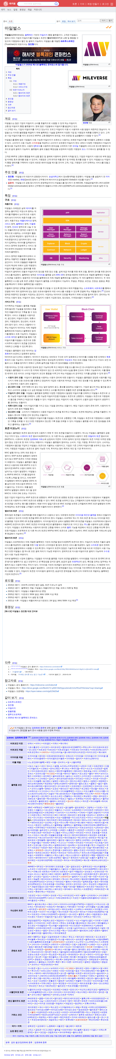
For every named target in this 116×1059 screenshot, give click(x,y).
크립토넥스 (53, 1020)
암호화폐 (10, 738)
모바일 (75, 146)
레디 (56, 815)
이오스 (79, 791)
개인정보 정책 (9, 1055)
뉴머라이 (54, 968)
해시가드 (97, 917)
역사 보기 (71, 21)
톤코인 (54, 853)
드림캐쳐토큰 (53, 937)
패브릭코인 (51, 986)
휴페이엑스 (40, 892)
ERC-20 (59, 275)
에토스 (55, 952)
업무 (64, 1036)
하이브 (67, 860)
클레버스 (33, 962)
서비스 (8, 224)
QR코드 (36, 146)
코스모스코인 (56, 796)
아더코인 (79, 779)
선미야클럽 (90, 907)
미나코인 (51, 773)
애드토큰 (56, 978)
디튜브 (64, 937)
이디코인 (87, 981)
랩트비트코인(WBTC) (71, 747)
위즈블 (94, 789)
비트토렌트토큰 (98, 998)
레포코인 (72, 815)
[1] (99, 135)
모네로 (53, 895)
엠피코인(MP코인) (92, 952)
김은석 (11, 183)
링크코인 (31, 1010)
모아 (95, 771)
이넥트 (71, 843)
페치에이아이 (41, 858)
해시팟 (87, 860)
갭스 (39, 968)
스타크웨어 (103, 895)
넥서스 (50, 766)
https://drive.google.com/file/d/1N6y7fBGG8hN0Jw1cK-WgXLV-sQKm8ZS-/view (68, 669)
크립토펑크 (97, 914)
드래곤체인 (98, 766)
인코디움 (37, 845)
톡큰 (58, 962)
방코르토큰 (83, 1010)
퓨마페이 (68, 889)
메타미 (38, 973)
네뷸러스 (39, 810)
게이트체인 (32, 1007)
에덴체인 (103, 781)
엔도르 (90, 978)
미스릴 (61, 939)
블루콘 (66, 874)
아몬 (95, 876)
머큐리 (46, 895)
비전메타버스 (87, 925)
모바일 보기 (37, 1055)
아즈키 (42, 912)
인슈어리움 (98, 981)
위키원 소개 (19, 1055)
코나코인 (73, 914)
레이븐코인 (40, 907)
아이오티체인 (69, 992)
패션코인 (100, 887)
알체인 (55, 781)
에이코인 (59, 838)
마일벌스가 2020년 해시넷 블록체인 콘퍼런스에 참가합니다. (42, 65)
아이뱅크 (98, 909)
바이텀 (81, 907)
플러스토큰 (78, 1032)
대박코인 (99, 810)
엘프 (100, 784)
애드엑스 (47, 978)
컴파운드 (63, 914)
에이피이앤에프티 (80, 835)
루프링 (84, 1007)
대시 (39, 895)
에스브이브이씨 (46, 838)
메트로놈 (87, 771)
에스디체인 (82, 992)
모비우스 (62, 762)
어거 (64, 978)
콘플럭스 (68, 796)
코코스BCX (73, 930)
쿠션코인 (93, 884)
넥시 (41, 1007)
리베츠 (65, 990)
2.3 (19, 668)
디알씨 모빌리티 (94, 812)
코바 (95, 983)
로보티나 (91, 815)
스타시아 (35, 944)
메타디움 (97, 820)
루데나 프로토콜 (67, 923)
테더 (62, 1020)
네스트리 (49, 810)
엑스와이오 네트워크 (87, 838)
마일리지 (44, 35)
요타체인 (70, 981)
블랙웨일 (58, 825)
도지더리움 (32, 756)
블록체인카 (104, 990)
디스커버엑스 (71, 812)
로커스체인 (55, 768)
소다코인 (37, 876)
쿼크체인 (78, 796)
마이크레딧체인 (88, 971)
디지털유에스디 (67, 1007)
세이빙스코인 (54, 909)
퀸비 (88, 914)
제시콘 (38, 957)
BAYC (30, 904)
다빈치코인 (42, 869)
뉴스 (9, 9)
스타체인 (45, 944)
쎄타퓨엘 (48, 947)
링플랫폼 (12, 711)
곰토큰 (38, 1030)
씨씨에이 (89, 909)
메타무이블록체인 (64, 771)
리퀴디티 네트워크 (59, 871)
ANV (30, 937)
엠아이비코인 (50, 786)
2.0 (12, 668)
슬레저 (75, 876)
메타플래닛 (102, 923)
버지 (77, 895)
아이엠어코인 (79, 947)
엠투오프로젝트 (15, 714)
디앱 (36, 545)
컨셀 (89, 848)
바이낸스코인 (70, 1010)
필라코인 (62, 986)
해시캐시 (64, 743)
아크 (30, 781)
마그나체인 (48, 1030)
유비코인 (77, 881)
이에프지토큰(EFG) (95, 912)
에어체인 (81, 978)
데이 (47, 1007)
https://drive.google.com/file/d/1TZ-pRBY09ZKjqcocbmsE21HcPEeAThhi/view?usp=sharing (61, 688)
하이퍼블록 (95, 801)
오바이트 (98, 786)
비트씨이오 (73, 827)
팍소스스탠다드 (73, 855)
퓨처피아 (74, 858)
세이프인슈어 (89, 973)
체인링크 (62, 983)
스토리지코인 (51, 1001)
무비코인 (41, 939)
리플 (54, 762)
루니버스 (65, 768)
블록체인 (29, 35)
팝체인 (87, 962)
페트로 (79, 1026)
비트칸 (65, 1012)
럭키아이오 (48, 815)
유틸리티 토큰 (94, 436)
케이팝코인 (82, 957)
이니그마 (55, 791)
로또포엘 (81, 815)
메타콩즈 (72, 907)
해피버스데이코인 (99, 860)
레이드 (55, 923)
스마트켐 (53, 830)
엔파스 (38, 930)
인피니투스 (48, 845)
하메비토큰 (100, 889)
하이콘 (86, 801)
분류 (8, 1042)
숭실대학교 (54, 176)
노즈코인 (31, 869)
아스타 (101, 876)
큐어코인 (103, 796)
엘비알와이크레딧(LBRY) (71, 952)
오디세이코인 (63, 786)
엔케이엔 (73, 784)
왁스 (64, 930)
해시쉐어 (102, 752)
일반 (100, 1036)
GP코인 (40, 866)
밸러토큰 (94, 1010)
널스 (37, 766)
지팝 (45, 957)
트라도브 (62, 853)
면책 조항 (28, 1055)
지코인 (76, 898)
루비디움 (75, 768)
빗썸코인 (96, 1012)
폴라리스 (97, 799)
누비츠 (67, 810)
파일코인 (69, 1003)
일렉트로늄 (88, 881)
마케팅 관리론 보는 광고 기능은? (31, 674)
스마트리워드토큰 (43, 928)
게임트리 (60, 920)
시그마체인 (42, 779)
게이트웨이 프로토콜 (54, 866)
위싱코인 (62, 954)
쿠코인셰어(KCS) (39, 1020)
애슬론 (36, 879)
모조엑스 (49, 822)
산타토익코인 (58, 942)
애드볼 (67, 949)
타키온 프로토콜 (47, 1003)
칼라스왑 (91, 1017)
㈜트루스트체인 (67, 41)
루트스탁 (87, 747)
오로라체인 (76, 786)
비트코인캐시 (33, 752)
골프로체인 (80, 807)
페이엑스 (49, 889)
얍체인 (94, 781)
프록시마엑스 (90, 1003)
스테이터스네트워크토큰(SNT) (52, 976)
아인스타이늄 (57, 752)
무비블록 (31, 939)
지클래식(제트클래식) (89, 898)
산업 (51, 1036)
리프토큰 (98, 768)
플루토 (100, 858)
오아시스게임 (54, 930)
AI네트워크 (32, 998)
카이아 (97, 794)
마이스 (90, 817)
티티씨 (88, 799)
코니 (103, 1017)
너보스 (30, 766)
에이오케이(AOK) (35, 784)
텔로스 (71, 799)
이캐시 (55, 743)
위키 (3, 9)
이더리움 (41, 275)
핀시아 (70, 801)
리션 (58, 817)
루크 (83, 768)
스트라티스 (98, 776)
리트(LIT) (51, 907)
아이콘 (103, 779)
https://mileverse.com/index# (50, 667)
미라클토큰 (52, 939)
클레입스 (42, 962)
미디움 (59, 773)
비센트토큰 (42, 1012)
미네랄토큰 (42, 925)
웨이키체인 (75, 789)
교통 (37, 1036)
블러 (33, 1012)
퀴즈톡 (59, 959)
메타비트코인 (37, 822)
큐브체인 (87, 796)
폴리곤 (66, 858)
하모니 (78, 801)
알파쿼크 (49, 949)
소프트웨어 (89, 288)
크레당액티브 (69, 959)
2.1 (15, 668)
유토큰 (84, 1001)
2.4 (22, 668)
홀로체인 (60, 804)
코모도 (104, 898)
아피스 (36, 835)
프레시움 (84, 858)
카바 (74, 848)
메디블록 (101, 971)
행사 (96, 1036)
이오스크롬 (100, 791)
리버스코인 (46, 971)
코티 (85, 884)
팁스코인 (58, 917)
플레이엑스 (48, 933)
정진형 (85, 123)
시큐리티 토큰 (26, 436)
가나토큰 (31, 968)
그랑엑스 (90, 807)
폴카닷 (106, 799)
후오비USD (94, 1020)
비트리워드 (52, 827)
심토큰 (105, 944)
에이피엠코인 (70, 838)
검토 (60, 728)
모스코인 (31, 925)
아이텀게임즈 (93, 928)
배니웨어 (81, 822)
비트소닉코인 (54, 1012)
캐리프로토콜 (85, 983)
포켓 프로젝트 (55, 858)
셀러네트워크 (58, 776)
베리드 (90, 822)
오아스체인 (36, 995)
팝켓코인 (86, 855)
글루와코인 (87, 866)
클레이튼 (41, 799)
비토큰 (79, 973)
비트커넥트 (67, 1030)
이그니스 (62, 843)
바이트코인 (69, 895)
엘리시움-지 (100, 978)
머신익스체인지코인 (88, 990)
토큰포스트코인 (42, 853)
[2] (12, 165)
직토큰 (44, 848)
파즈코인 (90, 887)
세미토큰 (33, 909)
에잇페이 (56, 879)
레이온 (63, 815)
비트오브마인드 (86, 827)
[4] (96, 389)
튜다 (63, 962)
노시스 (46, 968)
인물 (92, 1036)
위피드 (102, 789)
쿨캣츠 (81, 914)
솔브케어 (101, 973)
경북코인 (31, 1026)
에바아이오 (32, 838)
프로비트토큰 (81, 1020)
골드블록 (69, 807)
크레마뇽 (104, 959)
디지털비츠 (34, 768)
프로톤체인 (88, 889)
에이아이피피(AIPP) (37, 898)
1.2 (17, 666)
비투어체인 (40, 827)
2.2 (17, 668)
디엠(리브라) (75, 869)
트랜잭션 (76, 561)
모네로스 (88, 871)
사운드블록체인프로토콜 (39, 942)
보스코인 (83, 773)
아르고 (88, 779)
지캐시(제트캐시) (63, 898)
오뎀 (104, 952)
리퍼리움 (70, 971)
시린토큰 (80, 830)
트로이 (40, 917)
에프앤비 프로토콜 (97, 835)
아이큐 (89, 947)
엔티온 (101, 992)
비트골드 (47, 743)
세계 (47, 1036)
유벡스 (53, 843)
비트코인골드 (63, 750)
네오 (43, 766)
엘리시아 (70, 840)
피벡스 (42, 900)
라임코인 (47, 990)
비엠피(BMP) (102, 939)
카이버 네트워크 (79, 1017)
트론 (69, 962)
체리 (51, 848)
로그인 (105, 4)
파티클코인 (32, 900)
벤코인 (38, 825)
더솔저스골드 (87, 920)
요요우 (44, 954)
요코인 (55, 789)
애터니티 (64, 781)
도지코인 (45, 747)
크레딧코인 (67, 850)
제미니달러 (53, 1017)
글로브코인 (76, 866)
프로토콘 (33, 801)
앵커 (70, 1001)
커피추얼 (60, 884)
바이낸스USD (57, 1010)
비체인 (30, 827)
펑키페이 (39, 889)
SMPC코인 (49, 807)
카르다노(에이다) (91, 758)
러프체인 (57, 990)
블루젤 (71, 973)
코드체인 (45, 796)
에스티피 (74, 912)
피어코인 (62, 801)
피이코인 (78, 917)
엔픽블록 (41, 840)
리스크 (89, 768)
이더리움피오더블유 (56, 758)
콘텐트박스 (49, 959)
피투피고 (87, 917)
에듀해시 (96, 949)
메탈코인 (79, 871)
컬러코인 (35, 796)
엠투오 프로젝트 (83, 840)
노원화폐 (51, 1026)
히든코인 (51, 892)
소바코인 (70, 942)
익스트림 (99, 843)
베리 (51, 874)
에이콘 (48, 952)
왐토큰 (61, 981)
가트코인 (59, 807)
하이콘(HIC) (76, 860)
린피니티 (74, 990)
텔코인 (30, 853)
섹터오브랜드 (67, 909)
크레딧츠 (31, 799)
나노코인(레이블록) (36, 762)
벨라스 (75, 773)
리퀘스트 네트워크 (41, 871)
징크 (55, 983)
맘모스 (52, 771)
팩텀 (93, 855)
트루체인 (80, 799)
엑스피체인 (75, 879)
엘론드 (93, 784)
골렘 (41, 998)
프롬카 (93, 858)
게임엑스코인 (48, 920)
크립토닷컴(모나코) (39, 887)
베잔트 (58, 874)
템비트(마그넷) (86, 930)
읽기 (58, 21)
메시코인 (92, 923)
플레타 (53, 801)
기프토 (99, 807)
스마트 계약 (10, 337)
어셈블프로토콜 (55, 835)
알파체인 (101, 976)
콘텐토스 (38, 959)
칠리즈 (67, 848)
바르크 (73, 822)
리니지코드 (38, 817)
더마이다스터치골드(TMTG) (72, 904)
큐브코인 (33, 986)
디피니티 (49, 998)
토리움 (72, 887)
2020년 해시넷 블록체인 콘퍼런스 (22, 718)
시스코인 (83, 876)
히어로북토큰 (60, 933)
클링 (76, 850)
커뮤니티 (38, 9)
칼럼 (15, 9)
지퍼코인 (35, 848)
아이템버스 (99, 947)
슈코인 (77, 776)
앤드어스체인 (76, 781)
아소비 (68, 947)
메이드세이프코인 (72, 998)
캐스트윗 (64, 957)
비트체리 (37, 776)
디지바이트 (40, 923)
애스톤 (44, 835)
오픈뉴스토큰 (33, 954)
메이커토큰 (52, 820)
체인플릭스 (53, 957)
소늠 (41, 1001)
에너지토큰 (63, 912)
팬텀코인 (101, 855)
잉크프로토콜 (84, 845)
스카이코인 (86, 776)
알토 (103, 928)
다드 (62, 968)
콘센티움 (56, 850)
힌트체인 (84, 986)
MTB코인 (38, 807)
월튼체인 (47, 995)
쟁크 (96, 881)
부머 (97, 773)
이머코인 (79, 843)
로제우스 (101, 815)
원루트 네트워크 (86, 1015)
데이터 (29, 208)
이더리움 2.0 (90, 756)
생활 (68, 1036)
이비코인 (89, 843)
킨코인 (82, 850)
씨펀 (56, 947)
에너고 (67, 835)
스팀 (74, 944)
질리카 (79, 758)
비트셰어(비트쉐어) (55, 756)
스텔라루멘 (76, 762)
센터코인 (103, 874)
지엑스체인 (46, 983)
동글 (44, 937)
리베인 (55, 971)
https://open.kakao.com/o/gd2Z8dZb (41, 691)
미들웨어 (16, 672)
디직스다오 (100, 904)
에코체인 (49, 784)
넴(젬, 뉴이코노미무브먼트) (66, 766)
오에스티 (70, 756)
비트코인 (52, 750)
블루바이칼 (90, 939)
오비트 (64, 1015)
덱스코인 (54, 1007)
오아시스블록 (37, 789)
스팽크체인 (82, 944)
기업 (55, 1036)
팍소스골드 (59, 855)
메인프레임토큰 (65, 820)
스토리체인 (65, 944)
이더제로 (70, 758)
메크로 (77, 820)
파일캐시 (60, 1003)
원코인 (86, 1030)
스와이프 (54, 876)
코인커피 (77, 884)
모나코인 (33, 750)
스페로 (92, 944)
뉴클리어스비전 (34, 990)
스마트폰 (95, 545)
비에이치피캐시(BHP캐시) (94, 825)
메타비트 (90, 937)
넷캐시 (30, 743)
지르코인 (35, 914)
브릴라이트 (63, 925)
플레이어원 (36, 933)
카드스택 (89, 794)
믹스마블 (53, 925)
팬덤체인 (96, 962)
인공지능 (20, 1036)
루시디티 (35, 971)
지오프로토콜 (48, 884)
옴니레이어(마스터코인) (74, 752)
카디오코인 (73, 983)
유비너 (90, 954)
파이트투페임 (65, 1032)
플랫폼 (93, 515)
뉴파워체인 (77, 810)
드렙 (107, 766)
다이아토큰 (88, 810)
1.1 (15, 666)
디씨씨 (82, 812)
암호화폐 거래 (36, 439)
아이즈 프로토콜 (92, 833)
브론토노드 (48, 825)
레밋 (48, 762)
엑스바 (65, 879)
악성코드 (68, 360)
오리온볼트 (97, 840)
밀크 (56, 822)
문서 (5, 21)
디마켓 (98, 920)
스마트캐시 (92, 895)
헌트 (30, 863)
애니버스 (58, 949)
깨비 (50, 904)
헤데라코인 (49, 804)
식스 (99, 944)
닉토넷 (83, 766)
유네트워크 (73, 954)
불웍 (83, 895)
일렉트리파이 (60, 845)
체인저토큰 (65, 1017)
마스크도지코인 (79, 817)
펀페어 (97, 930)
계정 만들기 (93, 4)
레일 (78, 1007)
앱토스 (86, 781)
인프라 (15, 227)
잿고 (93, 845)
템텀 (65, 887)
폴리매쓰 (68, 917)
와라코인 (60, 881)
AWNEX (31, 866)
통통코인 (81, 887)
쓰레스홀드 (73, 976)
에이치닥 (93, 992)
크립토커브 (53, 1032)
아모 (50, 992)
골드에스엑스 (40, 904)
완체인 (48, 789)
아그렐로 (56, 833)
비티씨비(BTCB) (77, 1012)
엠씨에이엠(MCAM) (89, 879)
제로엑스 (43, 1017)
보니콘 (63, 973)
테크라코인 (102, 850)
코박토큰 (39, 850)
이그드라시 (44, 791)
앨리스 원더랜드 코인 (81, 949)
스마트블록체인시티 (38, 992)
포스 (84, 149)
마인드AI (99, 817)
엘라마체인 (52, 840)
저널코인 (101, 845)
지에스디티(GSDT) (49, 914)
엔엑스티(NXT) (60, 784)
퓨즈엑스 (78, 889)
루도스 (72, 937)
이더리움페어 (39, 758)
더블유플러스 (55, 869)
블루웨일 (78, 825)
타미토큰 (91, 850)
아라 (61, 947)
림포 (77, 971)
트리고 (41, 986)
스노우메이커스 (92, 942)
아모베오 (83, 976)
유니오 (83, 954)
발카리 (45, 874)
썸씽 (31, 947)
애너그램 (37, 978)
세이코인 (42, 909)
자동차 (31, 1036)
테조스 (63, 799)
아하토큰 (39, 949)
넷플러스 (58, 810)
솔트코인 (44, 830)
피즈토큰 (58, 860)
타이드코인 (92, 752)
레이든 (42, 756)
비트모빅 (62, 827)
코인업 (43, 1032)
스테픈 (62, 830)
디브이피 (60, 812)
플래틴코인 (43, 801)
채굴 (30, 9)
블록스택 (85, 998)
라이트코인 (56, 747)
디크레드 (44, 768)
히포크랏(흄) (72, 986)
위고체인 (85, 789)
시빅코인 (90, 830)
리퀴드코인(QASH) (97, 1007)
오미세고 (50, 881)
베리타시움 (100, 822)
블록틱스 (68, 825)
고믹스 (30, 1030)
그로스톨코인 (33, 747)
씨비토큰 (47, 833)
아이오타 (58, 992)
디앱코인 (90, 904)
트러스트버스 (74, 853)
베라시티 (70, 939)
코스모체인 (104, 983)
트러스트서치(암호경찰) (92, 853)
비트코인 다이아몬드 (80, 750)
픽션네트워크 (47, 964)
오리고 (51, 898)
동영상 (22, 9)
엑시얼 (101, 838)
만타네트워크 (39, 820)
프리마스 (35, 964)
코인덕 (69, 884)
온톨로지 (52, 981)
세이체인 (47, 776)
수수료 (107, 551)
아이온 (95, 779)
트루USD (70, 1020)
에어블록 (72, 978)
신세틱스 (79, 909)
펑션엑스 (79, 1003)
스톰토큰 (71, 830)
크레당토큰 (93, 959)
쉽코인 (46, 876)
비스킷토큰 (75, 925)
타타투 (51, 962)
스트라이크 (65, 876)
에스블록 (78, 1030)
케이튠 (73, 957)
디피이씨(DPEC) (90, 869)
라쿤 (49, 923)
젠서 (36, 1032)
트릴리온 (49, 917)
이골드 (94, 1030)
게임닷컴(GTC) (34, 920)
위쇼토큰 (53, 954)
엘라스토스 (84, 784)
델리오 (65, 869)
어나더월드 (52, 912)
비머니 (38, 743)
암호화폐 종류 (38, 728)
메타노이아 (86, 820)
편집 (64, 21)
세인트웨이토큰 (91, 874)
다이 (56, 904)
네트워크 (99, 288)
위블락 (78, 981)
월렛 (69, 527)
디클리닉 (95, 968)
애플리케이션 (26, 221)
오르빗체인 (88, 786)
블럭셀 (57, 1030)
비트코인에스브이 (99, 750)
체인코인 (58, 848)
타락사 (71, 995)
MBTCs (36, 937)
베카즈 (67, 773)
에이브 (83, 912)
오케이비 (73, 1015)
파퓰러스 (49, 855)
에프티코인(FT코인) (50, 1015)
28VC (30, 807)
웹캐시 (68, 881)
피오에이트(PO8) (44, 860)
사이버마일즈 (76, 874)
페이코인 (58, 889)
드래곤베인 (49, 812)
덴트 (87, 968)
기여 (82, 4)
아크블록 (37, 781)
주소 (86, 524)
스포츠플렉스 (59, 928)
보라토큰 (80, 939)
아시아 (42, 1036)
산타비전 (99, 827)
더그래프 (70, 968)
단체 (60, 1036)
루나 (30, 871)
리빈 (62, 971)
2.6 (26, 668)
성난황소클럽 (103, 907)
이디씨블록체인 (67, 791)
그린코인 (31, 895)
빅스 (88, 1012)
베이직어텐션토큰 (51, 973)
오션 (35, 981)
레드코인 (103, 869)
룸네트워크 (81, 923)
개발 (26, 1036)
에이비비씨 (46, 879)
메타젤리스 (62, 907)
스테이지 (54, 944)
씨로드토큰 (36, 833)
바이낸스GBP (43, 1010)
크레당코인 (82, 959)
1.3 (19, 666)
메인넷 (87, 515)
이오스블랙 (88, 791)
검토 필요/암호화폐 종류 (21, 1042)
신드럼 (69, 928)
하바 (56, 964)
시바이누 (45, 752)
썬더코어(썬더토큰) (64, 779)
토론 (74, 4)
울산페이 (70, 1026)
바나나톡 (64, 822)
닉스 (77, 920)
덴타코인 (79, 968)
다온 (90, 766)
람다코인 (58, 998)
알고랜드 (47, 781)
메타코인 (78, 771)
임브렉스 (72, 845)
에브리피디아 (37, 952)
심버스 (52, 779)
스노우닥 (79, 942)
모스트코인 (100, 937)
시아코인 (62, 1001)
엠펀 (45, 930)
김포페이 (41, 1026)
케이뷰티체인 (98, 848)
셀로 (30, 876)
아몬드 (92, 976)
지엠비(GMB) (77, 794)
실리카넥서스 (80, 928)
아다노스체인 (68, 833)
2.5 (24, 668)
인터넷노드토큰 (59, 995)
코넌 (36, 1003)
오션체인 (43, 981)
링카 (71, 871)
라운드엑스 (36, 815)
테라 (52, 887)
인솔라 (51, 794)
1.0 (12, 666)
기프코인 (70, 920)
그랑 (67, 866)
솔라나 (69, 776)
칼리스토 (81, 848)
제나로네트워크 (63, 794)
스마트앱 (35, 143)
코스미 (48, 850)
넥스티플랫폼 (100, 866)
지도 (72, 1036)
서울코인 (60, 1026)
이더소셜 (99, 954)
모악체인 (103, 771)
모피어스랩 (40, 773)
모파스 (30, 773)
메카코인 (80, 937)
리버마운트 (50, 817)
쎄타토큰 (38, 947)
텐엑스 (59, 887)
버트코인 (42, 750)
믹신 (60, 895)
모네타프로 (99, 871)
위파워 (46, 843)
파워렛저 (39, 855)
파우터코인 (78, 962)
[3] (103, 291)
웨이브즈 (64, 789)
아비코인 (80, 833)
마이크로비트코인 (100, 747)
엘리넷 (61, 840)
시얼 (97, 830)
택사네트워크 (53, 799)
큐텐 (22, 180)
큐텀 (95, 796)
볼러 (91, 773)
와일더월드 (36, 843)
